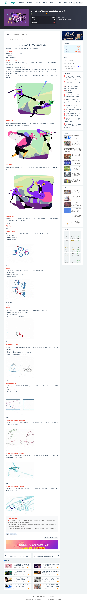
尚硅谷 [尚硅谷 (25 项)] (66, 249)
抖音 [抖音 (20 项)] (66, 251)
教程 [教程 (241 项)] (72, 251)
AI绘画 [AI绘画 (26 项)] (78, 231)
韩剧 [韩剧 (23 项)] (72, 262)
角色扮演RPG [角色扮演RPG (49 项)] (66, 262)
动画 (8, 534)
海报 (51, 537)
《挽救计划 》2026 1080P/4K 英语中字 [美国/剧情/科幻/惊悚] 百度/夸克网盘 (75, 156)
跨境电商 (15, 588)
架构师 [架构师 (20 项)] (78, 253)
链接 (56, 537)
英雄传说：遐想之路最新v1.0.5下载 (75, 197)
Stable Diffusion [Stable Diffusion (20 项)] (66, 243)
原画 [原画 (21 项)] (72, 247)
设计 (15, 534)
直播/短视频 (44, 588)
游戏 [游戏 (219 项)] (72, 255)
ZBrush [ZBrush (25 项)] (78, 242)
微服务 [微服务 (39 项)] (78, 249)
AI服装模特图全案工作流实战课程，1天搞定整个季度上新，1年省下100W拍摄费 (76, 149)
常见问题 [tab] (24, 34)
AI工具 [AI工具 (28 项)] (72, 231)
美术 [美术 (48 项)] (72, 260)
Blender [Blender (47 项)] (66, 234)
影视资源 (15, 567)
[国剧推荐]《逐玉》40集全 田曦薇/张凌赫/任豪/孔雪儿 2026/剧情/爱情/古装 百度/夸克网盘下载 (76, 174)
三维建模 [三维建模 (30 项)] (66, 244)
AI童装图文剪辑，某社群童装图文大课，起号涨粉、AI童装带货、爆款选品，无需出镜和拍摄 (75, 143)
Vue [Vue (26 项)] (72, 242)
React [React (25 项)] (78, 240)
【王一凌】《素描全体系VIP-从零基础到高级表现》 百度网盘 (50, 578)
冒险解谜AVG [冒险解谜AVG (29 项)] (78, 245)
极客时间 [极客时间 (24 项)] (72, 253)
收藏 (46, 537)
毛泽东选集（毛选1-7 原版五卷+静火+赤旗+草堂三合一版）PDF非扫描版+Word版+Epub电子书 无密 (72, 77)
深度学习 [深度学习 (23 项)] (66, 255)
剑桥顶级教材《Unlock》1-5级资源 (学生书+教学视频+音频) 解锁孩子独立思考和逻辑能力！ (72, 125)
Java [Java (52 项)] (66, 238)
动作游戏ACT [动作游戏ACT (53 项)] (66, 247)
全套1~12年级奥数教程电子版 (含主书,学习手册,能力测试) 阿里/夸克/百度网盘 (72, 101)
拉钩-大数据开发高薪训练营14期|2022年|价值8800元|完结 (76, 210)
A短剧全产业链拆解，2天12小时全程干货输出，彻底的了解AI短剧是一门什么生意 (76, 162)
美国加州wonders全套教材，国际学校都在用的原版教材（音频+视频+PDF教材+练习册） (72, 119)
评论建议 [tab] (16, 34)
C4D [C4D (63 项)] (72, 234)
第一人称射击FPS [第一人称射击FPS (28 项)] (66, 258)
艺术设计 (35, 13)
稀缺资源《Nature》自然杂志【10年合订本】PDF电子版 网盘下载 (76, 168)
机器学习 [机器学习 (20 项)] (66, 253)
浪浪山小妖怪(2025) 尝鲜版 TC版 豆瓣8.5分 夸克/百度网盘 (76, 223)
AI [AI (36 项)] (66, 231)
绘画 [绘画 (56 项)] (72, 257)
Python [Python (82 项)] (72, 240)
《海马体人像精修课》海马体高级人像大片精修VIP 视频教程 (21, 578)
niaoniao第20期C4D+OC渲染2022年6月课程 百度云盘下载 (76, 204)
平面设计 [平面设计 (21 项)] (72, 249)
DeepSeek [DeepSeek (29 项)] (72, 236)
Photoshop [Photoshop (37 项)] (67, 240)
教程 (11, 534)
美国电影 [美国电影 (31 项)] (66, 260)
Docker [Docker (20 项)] (78, 236)
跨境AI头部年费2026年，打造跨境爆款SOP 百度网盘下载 (21, 585)
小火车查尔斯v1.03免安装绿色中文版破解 (76, 216)
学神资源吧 (44, 596)
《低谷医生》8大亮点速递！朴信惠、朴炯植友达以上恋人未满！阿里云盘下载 (76, 191)
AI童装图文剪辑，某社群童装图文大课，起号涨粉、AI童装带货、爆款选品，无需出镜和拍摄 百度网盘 (50, 586)
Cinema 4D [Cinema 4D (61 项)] (66, 236)
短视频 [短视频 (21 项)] (78, 255)
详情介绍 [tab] (8, 34)
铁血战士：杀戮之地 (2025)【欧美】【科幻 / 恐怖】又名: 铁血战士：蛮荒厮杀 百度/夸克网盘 (76, 181)
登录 (80, 2)
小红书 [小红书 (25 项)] (78, 247)
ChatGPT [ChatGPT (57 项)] (78, 234)
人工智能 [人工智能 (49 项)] (72, 244)
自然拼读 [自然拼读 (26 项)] (78, 260)
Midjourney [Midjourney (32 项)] (72, 238)
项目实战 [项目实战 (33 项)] (78, 262)
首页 (12, 39)
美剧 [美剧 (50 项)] (78, 257)
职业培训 (16, 39)
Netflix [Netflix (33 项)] (78, 238)
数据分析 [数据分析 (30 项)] (78, 251)
